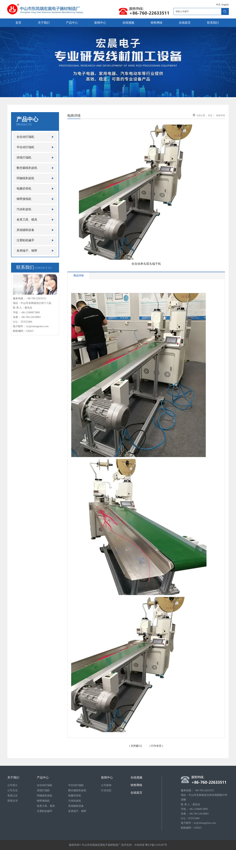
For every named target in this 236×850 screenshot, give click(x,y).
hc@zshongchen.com (38, 326)
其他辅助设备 (76, 806)
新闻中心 (107, 777)
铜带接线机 (43, 800)
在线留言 (136, 792)
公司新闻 (106, 785)
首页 (210, 115)
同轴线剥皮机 (44, 795)
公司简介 (12, 785)
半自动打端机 (76, 785)
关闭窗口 (135, 746)
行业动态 (106, 790)
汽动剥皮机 (74, 800)
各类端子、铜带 (77, 811)
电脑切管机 (74, 795)
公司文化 (12, 790)
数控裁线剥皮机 (77, 790)
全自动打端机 (44, 785)
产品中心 (43, 777)
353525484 (26, 321)
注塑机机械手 (44, 811)
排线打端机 (43, 790)
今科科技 (139, 845)
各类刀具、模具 (46, 806)
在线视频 (136, 777)
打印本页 (156, 746)
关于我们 (13, 777)
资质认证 (12, 795)
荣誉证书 (12, 800)
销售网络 (136, 785)
